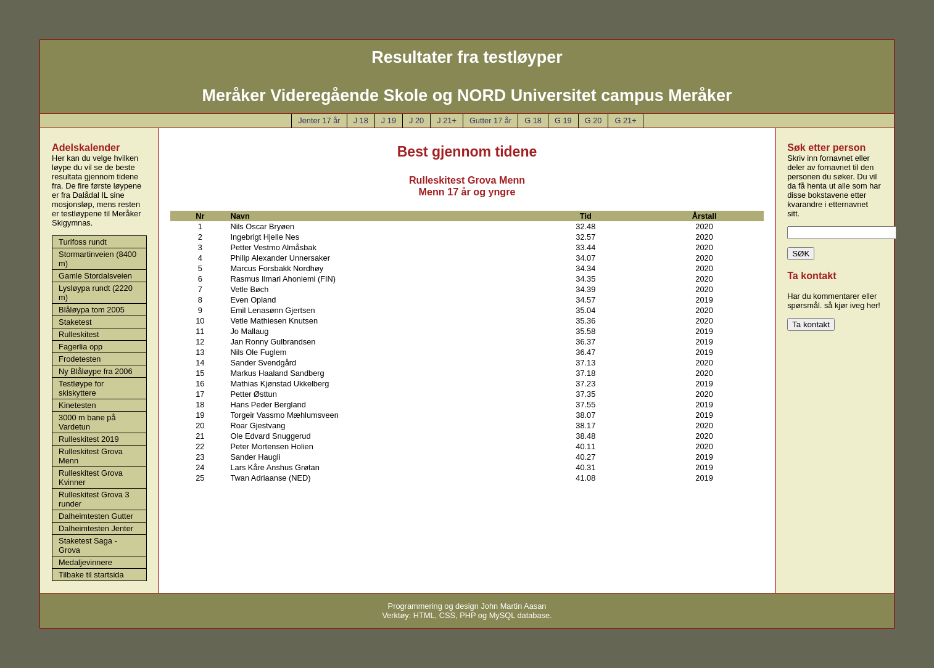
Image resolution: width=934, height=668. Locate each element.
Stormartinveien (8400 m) (97, 259)
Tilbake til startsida (91, 574)
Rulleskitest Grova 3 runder (94, 499)
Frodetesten (80, 359)
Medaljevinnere (85, 562)
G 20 (593, 120)
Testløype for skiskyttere (81, 388)
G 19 (563, 120)
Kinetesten (77, 405)
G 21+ (625, 120)
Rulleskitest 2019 (88, 439)
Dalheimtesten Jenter (96, 528)
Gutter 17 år (490, 120)
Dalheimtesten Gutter (96, 516)
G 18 (533, 120)
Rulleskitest (79, 334)
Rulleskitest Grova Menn (91, 456)
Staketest (75, 322)
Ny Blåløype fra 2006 (96, 371)
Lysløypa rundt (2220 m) (96, 292)
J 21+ (447, 120)
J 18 (360, 120)
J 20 (416, 120)
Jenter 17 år (319, 120)
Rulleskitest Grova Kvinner (91, 477)
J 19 (388, 120)
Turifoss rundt (83, 241)
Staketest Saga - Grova (88, 545)
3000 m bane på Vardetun (87, 422)
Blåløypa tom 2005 (92, 309)
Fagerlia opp (80, 346)
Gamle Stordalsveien (95, 275)
